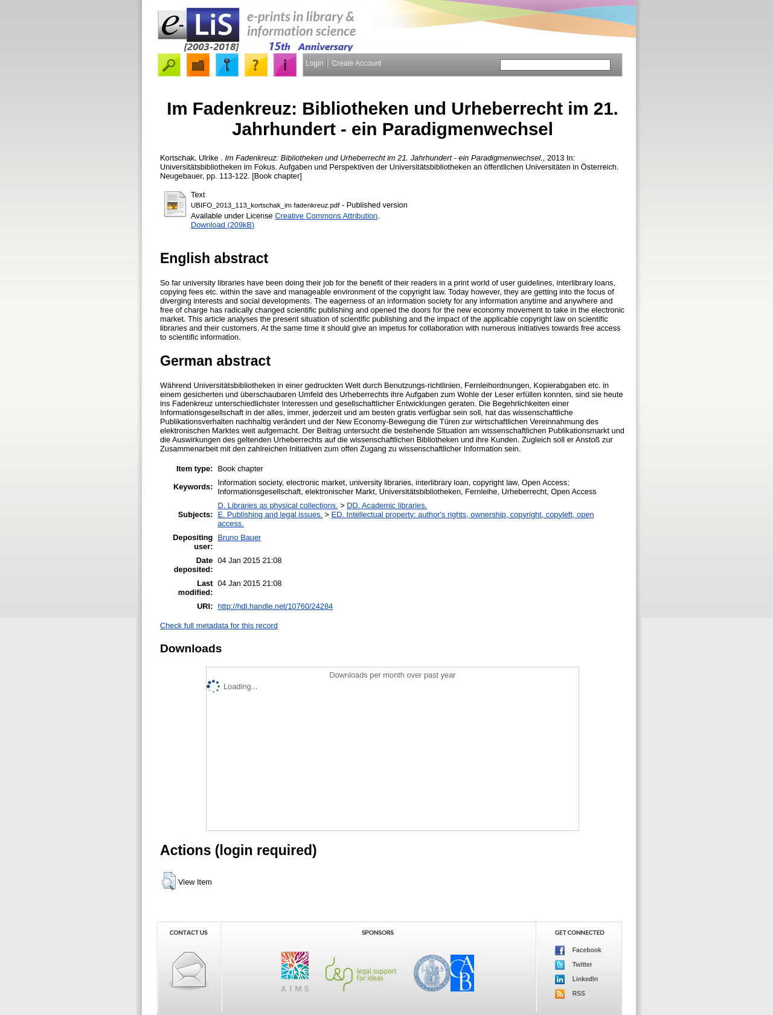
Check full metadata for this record (219, 625)
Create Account (356, 63)
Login (314, 63)
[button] (169, 881)
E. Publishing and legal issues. (269, 514)
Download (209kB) (222, 224)
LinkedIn (576, 979)
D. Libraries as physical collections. (277, 505)
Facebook (578, 950)
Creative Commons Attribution (326, 215)
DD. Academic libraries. (387, 505)
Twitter (573, 965)
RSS (570, 994)
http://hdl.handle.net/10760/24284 (275, 606)
